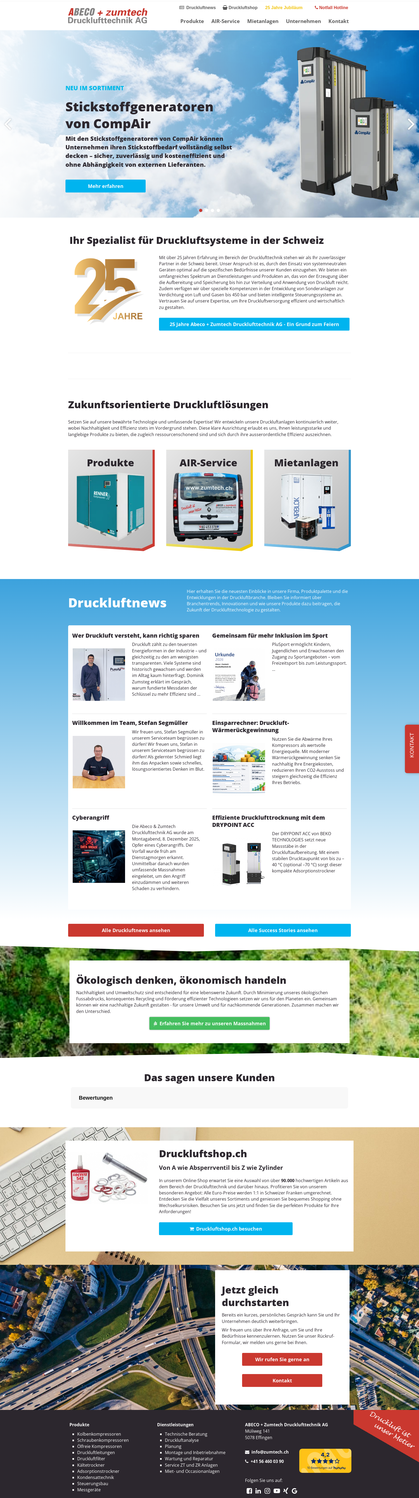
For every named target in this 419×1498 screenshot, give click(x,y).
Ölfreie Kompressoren (99, 1420)
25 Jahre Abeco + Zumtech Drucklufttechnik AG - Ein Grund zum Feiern (254, 324)
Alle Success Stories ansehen (283, 930)
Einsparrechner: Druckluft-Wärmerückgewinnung (250, 726)
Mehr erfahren (105, 186)
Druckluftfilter (91, 1432)
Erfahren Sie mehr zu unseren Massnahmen (209, 1023)
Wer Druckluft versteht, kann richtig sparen (135, 635)
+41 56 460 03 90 (267, 1435)
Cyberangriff (90, 817)
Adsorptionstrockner (98, 1444)
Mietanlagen (262, 21)
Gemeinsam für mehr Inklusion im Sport (270, 635)
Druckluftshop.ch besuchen (225, 1202)
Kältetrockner (91, 1438)
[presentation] (7, 124)
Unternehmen (303, 21)
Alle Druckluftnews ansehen (136, 930)
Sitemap (248, 1489)
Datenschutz (207, 1489)
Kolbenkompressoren (99, 1407)
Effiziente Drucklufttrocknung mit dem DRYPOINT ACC (268, 821)
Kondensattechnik (95, 1451)
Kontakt (338, 21)
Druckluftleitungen (96, 1426)
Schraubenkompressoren (103, 1413)
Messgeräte (89, 1463)
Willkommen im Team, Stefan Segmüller (130, 723)
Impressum (178, 1489)
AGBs (229, 1489)
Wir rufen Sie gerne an (282, 1332)
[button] (201, 210)
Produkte (192, 21)
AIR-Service (225, 21)
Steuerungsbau (92, 1457)
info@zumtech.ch (270, 1425)
